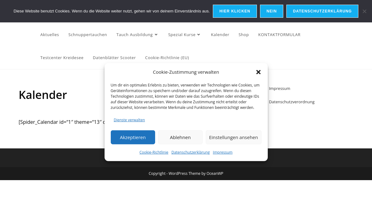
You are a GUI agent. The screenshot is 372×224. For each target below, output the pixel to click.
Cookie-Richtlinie (154, 152)
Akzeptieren (133, 137)
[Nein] (364, 11)
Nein (272, 11)
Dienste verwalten (129, 120)
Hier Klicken (234, 11)
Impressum (222, 152)
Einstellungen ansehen (233, 137)
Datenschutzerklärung (190, 152)
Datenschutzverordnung (292, 102)
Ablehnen (180, 137)
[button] (258, 72)
